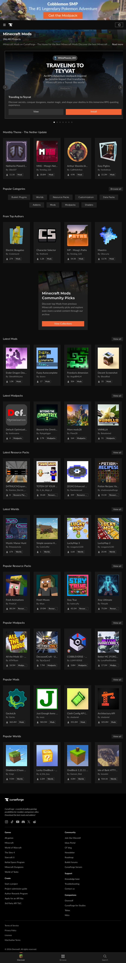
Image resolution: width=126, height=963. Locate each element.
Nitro (67, 915)
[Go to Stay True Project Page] (77, 592)
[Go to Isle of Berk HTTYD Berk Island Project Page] (108, 762)
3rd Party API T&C (13, 903)
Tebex (67, 910)
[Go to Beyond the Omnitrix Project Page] (47, 422)
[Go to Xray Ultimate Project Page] (108, 592)
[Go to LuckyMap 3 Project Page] (77, 535)
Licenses (8, 935)
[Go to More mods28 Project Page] (77, 422)
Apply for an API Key (14, 899)
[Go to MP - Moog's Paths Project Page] (77, 242)
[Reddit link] (34, 822)
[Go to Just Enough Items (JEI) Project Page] (47, 705)
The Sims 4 (10, 853)
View (36, 111)
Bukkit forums (71, 862)
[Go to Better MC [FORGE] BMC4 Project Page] (108, 649)
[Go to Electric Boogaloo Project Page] (16, 242)
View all (117, 339)
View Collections (63, 324)
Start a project (11, 884)
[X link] (29, 822)
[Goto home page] (10, 25)
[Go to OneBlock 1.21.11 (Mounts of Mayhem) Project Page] (77, 762)
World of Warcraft (13, 848)
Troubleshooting (72, 884)
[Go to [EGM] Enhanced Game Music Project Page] (77, 478)
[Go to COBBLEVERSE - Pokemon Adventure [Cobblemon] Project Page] (77, 649)
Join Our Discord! (73, 838)
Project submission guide (16, 889)
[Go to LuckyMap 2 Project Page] (108, 535)
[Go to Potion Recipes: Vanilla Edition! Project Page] (108, 478)
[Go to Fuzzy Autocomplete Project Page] (47, 365)
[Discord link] (23, 822)
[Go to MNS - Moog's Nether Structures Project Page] (47, 158)
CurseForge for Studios (75, 906)
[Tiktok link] (12, 822)
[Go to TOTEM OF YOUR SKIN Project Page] (47, 478)
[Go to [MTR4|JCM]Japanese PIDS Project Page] (16, 478)
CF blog (68, 848)
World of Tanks (11, 872)
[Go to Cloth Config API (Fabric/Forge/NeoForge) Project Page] (77, 705)
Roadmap (69, 858)
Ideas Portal (70, 843)
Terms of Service (12, 926)
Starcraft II (9, 858)
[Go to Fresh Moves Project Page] (47, 592)
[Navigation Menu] (4, 24)
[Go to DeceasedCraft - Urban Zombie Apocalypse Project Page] (47, 649)
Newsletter (70, 853)
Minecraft (9, 843)
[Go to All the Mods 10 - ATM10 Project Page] (16, 649)
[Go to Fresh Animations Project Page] (16, 592)
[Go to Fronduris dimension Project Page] (77, 365)
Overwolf (69, 901)
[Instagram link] (6, 822)
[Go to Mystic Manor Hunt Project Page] (16, 535)
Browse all (116, 189)
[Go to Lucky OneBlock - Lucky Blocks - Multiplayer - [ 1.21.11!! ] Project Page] (47, 762)
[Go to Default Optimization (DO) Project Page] (16, 422)
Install (94, 111)
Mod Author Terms (12, 940)
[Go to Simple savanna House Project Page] (47, 535)
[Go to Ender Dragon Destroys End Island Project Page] (16, 365)
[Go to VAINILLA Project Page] (108, 422)
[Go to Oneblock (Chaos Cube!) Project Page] (16, 762)
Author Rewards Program (16, 894)
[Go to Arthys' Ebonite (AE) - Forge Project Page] (77, 158)
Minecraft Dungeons (14, 867)
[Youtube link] (17, 822)
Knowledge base (72, 879)
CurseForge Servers (73, 867)
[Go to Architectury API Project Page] (108, 705)
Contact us (70, 889)
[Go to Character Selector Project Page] (47, 242)
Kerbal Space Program (15, 862)
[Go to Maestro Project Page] (108, 242)
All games (9, 838)
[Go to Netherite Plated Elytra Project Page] (16, 158)
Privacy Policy (10, 931)
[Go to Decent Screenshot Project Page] (108, 365)
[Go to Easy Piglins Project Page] (108, 158)
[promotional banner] (63, 10)
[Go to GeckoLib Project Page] (16, 705)
